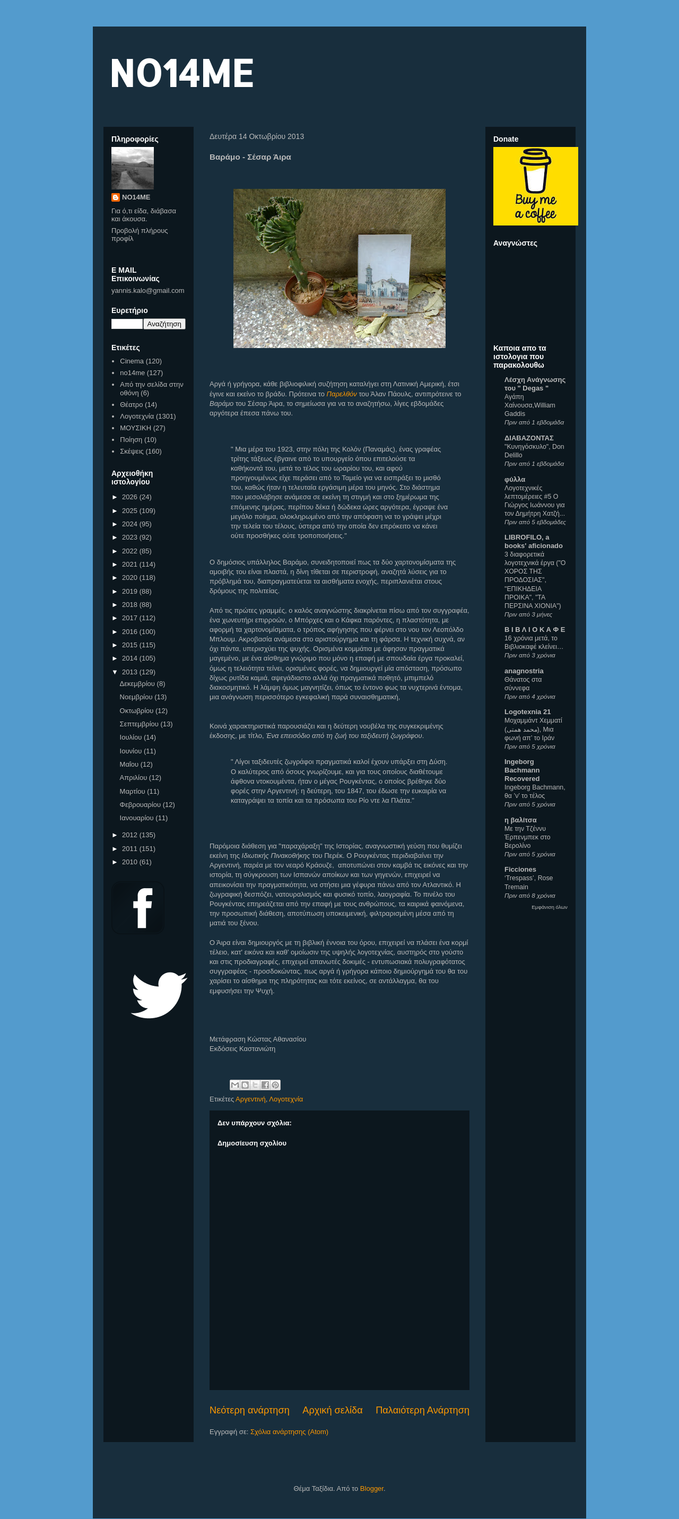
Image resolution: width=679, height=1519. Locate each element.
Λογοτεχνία (286, 1099)
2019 (131, 591)
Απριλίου (134, 778)
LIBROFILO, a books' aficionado (533, 541)
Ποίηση (131, 440)
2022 (131, 551)
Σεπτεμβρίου (140, 724)
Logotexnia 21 (527, 712)
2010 (131, 862)
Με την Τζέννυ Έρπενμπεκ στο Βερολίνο (527, 837)
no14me (132, 373)
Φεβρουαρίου (141, 805)
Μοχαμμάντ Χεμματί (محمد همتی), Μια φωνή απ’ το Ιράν (533, 729)
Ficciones (520, 869)
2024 (131, 524)
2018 (131, 605)
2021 (131, 564)
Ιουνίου (132, 751)
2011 (131, 849)
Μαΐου (130, 764)
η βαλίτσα (520, 820)
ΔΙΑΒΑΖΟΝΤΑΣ (529, 438)
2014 (131, 658)
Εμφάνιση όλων (550, 907)
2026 (131, 497)
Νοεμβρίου (137, 697)
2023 (131, 537)
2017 (131, 618)
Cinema (132, 361)
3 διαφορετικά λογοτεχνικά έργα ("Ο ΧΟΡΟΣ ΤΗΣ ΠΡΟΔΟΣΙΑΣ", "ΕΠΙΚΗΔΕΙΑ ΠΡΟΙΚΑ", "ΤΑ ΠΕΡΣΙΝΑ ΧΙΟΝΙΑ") (534, 580)
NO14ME (181, 72)
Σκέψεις (132, 451)
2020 (131, 577)
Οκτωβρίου (137, 711)
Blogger (372, 1488)
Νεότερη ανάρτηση (250, 1410)
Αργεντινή (251, 1099)
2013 (131, 672)
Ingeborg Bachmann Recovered (521, 770)
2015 (131, 645)
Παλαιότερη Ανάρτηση (422, 1410)
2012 (131, 835)
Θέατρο (131, 405)
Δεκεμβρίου (138, 684)
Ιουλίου (132, 737)
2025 (131, 511)
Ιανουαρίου (138, 818)
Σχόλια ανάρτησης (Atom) (289, 1432)
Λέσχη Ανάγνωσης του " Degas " (534, 384)
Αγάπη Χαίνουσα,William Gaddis (529, 405)
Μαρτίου (133, 791)
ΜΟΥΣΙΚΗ (135, 428)
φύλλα (514, 479)
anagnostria (524, 671)
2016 (131, 632)
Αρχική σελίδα (332, 1410)
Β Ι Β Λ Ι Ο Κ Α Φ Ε (534, 629)
